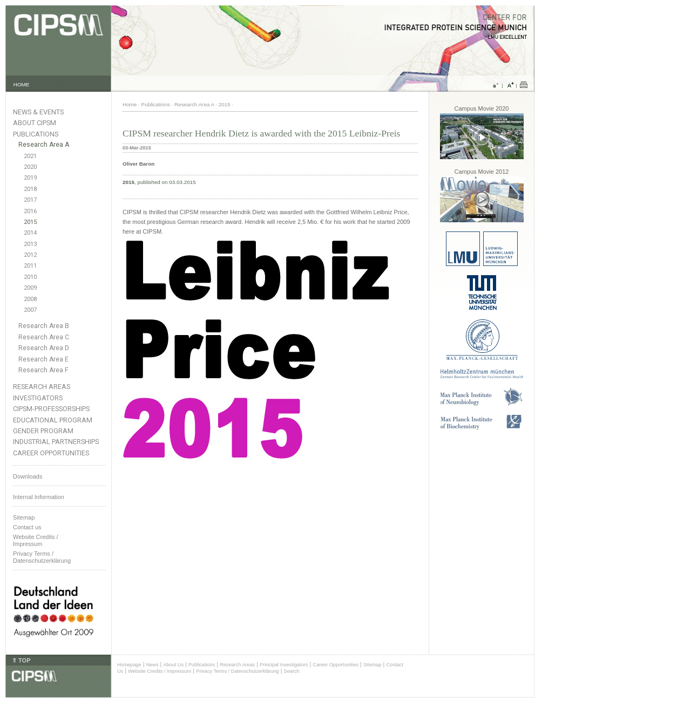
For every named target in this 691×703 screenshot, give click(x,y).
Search (292, 671)
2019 (30, 177)
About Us (173, 664)
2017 (30, 199)
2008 (30, 299)
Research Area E (43, 359)
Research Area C (43, 337)
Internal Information (38, 497)
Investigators (38, 398)
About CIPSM (34, 123)
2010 (30, 277)
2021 (30, 156)
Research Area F (43, 370)
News (152, 664)
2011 (30, 265)
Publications (35, 134)
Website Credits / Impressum (159, 671)
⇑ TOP (21, 660)
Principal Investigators (284, 664)
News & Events (38, 112)
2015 (30, 222)
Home (130, 104)
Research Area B (43, 326)
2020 (30, 166)
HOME (21, 84)
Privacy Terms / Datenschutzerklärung (42, 557)
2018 (30, 189)
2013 (30, 244)
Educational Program (52, 420)
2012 (30, 254)
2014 (30, 232)
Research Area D (43, 348)
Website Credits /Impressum (35, 540)
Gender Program (43, 431)
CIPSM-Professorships (51, 409)
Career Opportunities (51, 453)
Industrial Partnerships (56, 442)
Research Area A (43, 144)
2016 (30, 211)
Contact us (27, 527)
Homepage (129, 664)
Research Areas (41, 387)
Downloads (27, 476)
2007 (30, 309)
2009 (30, 287)
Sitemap (24, 517)
